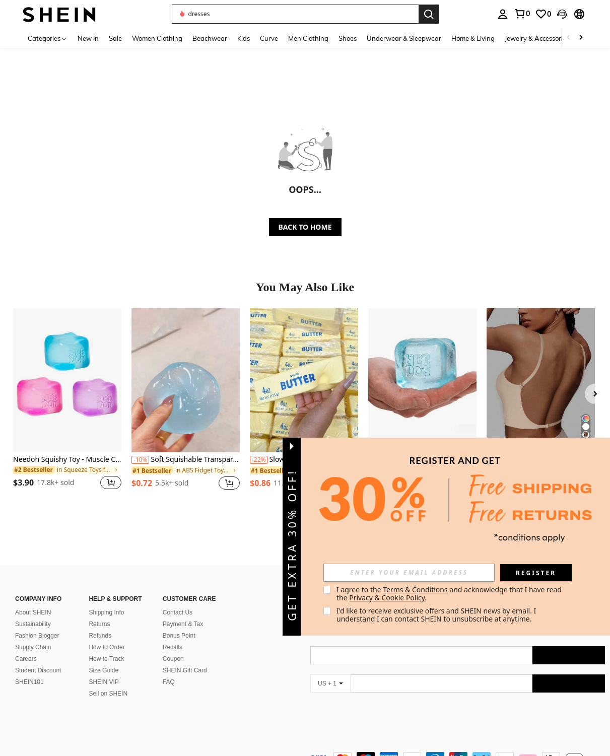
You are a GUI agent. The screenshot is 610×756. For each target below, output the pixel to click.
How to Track (106, 658)
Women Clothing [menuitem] (157, 38)
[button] (295, 14)
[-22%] (258, 460)
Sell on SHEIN (108, 693)
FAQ (169, 681)
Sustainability (33, 624)
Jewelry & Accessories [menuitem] (537, 38)
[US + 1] (330, 683)
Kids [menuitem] (243, 38)
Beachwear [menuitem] (209, 38)
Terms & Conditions (415, 589)
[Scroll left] (568, 38)
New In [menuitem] (88, 38)
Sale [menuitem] (115, 38)
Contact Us (177, 612)
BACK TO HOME (305, 227)
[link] (522, 14)
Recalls (172, 647)
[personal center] (503, 14)
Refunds (100, 635)
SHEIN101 (29, 681)
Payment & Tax (183, 624)
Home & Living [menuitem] (473, 38)
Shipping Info (106, 612)
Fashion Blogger (37, 635)
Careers (26, 658)
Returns (99, 624)
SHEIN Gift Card (185, 670)
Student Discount (38, 670)
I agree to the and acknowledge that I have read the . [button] (450, 593)
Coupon (173, 658)
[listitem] (67, 405)
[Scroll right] (580, 38)
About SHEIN (33, 612)
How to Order (106, 647)
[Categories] (48, 38)
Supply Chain (33, 647)
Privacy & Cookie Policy (387, 597)
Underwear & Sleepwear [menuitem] (404, 38)
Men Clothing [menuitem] (308, 38)
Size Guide (103, 670)
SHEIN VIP (103, 681)
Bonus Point (179, 635)
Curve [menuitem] (269, 38)
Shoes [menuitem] (347, 38)
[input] (409, 573)
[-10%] (140, 460)
